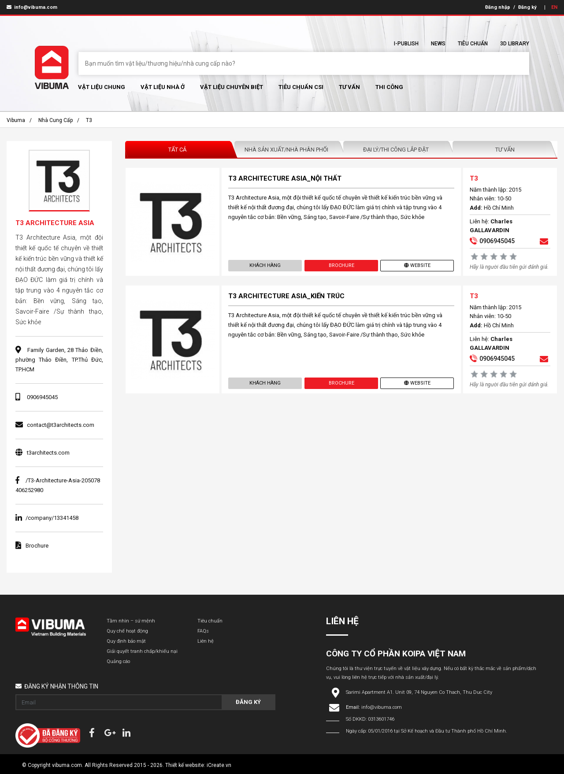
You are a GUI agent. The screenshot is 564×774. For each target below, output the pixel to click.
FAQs (203, 631)
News (438, 44)
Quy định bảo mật (126, 641)
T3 (89, 120)
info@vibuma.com (32, 7)
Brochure (341, 265)
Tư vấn (349, 87)
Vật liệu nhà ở (163, 87)
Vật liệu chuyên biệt (231, 87)
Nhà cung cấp (55, 120)
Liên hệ (205, 641)
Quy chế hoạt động (127, 631)
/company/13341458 (46, 518)
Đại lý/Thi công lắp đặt (396, 149)
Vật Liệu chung (101, 87)
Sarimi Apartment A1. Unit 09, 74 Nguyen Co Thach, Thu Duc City (419, 692)
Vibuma (16, 120)
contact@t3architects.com (60, 425)
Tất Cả (177, 149)
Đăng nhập (497, 7)
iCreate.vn (219, 765)
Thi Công (389, 87)
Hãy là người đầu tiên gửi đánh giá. (509, 267)
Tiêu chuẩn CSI (300, 87)
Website (417, 265)
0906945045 (42, 397)
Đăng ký (527, 7)
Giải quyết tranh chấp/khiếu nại (142, 651)
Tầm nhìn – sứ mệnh (131, 621)
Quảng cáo (118, 661)
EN (554, 7)
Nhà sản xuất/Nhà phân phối (286, 149)
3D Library (514, 44)
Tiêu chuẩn (473, 44)
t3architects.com (48, 452)
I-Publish (406, 44)
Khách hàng (265, 265)
